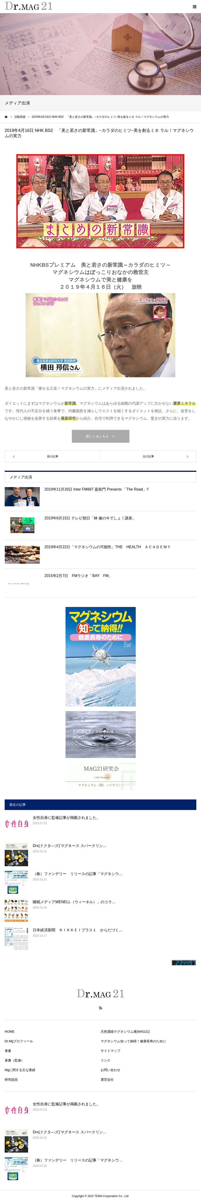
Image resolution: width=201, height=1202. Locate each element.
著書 (8, 1051)
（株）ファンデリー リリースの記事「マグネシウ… (78, 874)
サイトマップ (110, 1051)
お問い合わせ (110, 1070)
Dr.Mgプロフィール (19, 1041)
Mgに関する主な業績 (20, 1070)
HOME (10, 1031)
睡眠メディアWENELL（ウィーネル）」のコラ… (74, 902)
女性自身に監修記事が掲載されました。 (66, 818)
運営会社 (107, 1079)
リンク (105, 1060)
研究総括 (11, 1079)
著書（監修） (14, 1060)
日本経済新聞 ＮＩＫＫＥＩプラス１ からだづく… (78, 930)
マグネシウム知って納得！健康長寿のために (133, 1041)
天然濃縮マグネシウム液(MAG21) (125, 1031)
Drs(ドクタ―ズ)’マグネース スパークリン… (70, 846)
